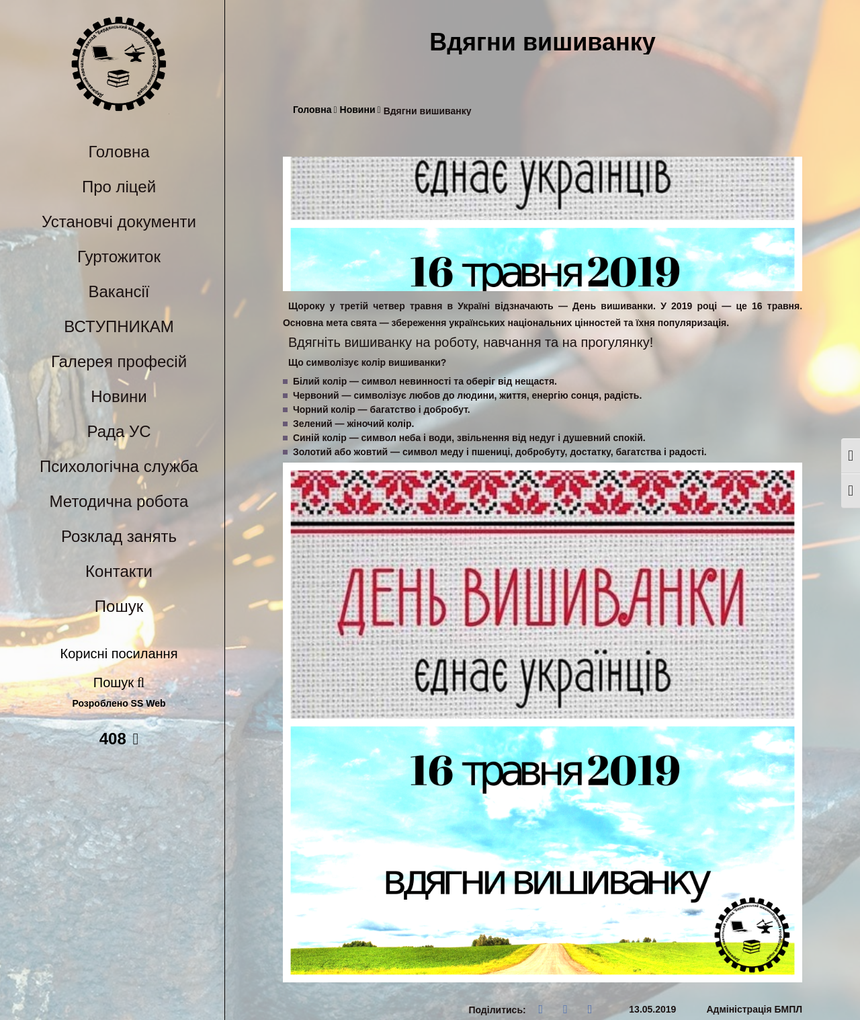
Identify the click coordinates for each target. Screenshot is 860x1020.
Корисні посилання (119, 653)
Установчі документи (119, 221)
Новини (119, 396)
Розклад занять (119, 536)
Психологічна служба (119, 466)
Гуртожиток (119, 256)
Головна (118, 152)
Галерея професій (119, 361)
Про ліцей (119, 187)
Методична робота (119, 501)
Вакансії (119, 291)
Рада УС (118, 431)
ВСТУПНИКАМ (118, 326)
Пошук (119, 606)
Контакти (119, 571)
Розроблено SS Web (119, 704)
